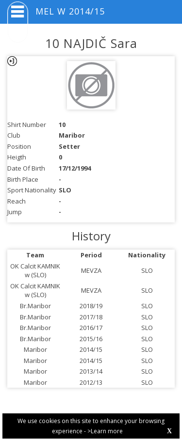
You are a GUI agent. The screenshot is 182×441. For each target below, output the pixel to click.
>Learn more (105, 431)
